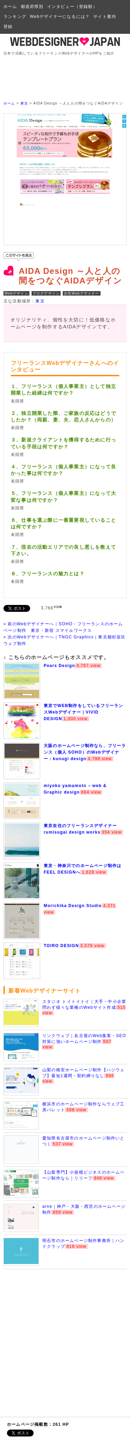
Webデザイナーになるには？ (60, 16)
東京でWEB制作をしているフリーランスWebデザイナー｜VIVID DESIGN (83, 712)
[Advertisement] (66, 72)
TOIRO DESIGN (61, 945)
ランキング (14, 16)
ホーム (10, 6)
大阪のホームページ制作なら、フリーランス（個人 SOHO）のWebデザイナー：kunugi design (85, 752)
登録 (7, 26)
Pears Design (59, 665)
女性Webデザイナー (81, 293)
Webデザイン (16, 293)
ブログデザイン (46, 293)
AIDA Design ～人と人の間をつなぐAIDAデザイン (70, 276)
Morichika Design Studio (73, 905)
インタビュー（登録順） (72, 6)
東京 (24, 103)
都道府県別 (32, 6)
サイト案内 (104, 16)
